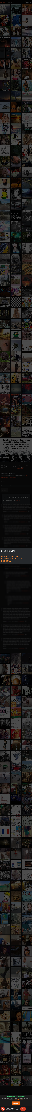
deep (10, 473)
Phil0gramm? (19, 475)
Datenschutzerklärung (18, 1099)
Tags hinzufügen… (14, 477)
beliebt (8, 2)
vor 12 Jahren (21, 466)
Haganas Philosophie (6, 475)
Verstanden (16, 1103)
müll (12, 2)
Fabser (27, 466)
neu (4, 2)
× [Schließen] (28, 1109)
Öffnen (23, 1108)
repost (2, 473)
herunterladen (20, 468)
